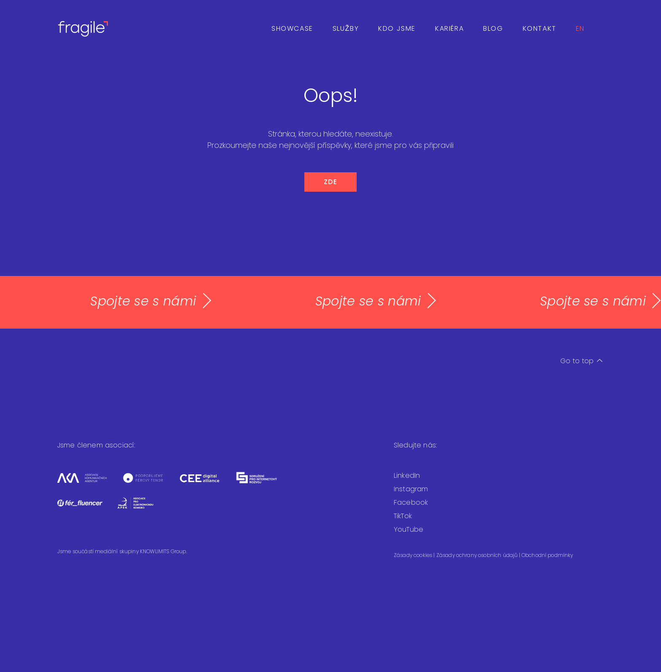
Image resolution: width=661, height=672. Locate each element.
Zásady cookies (413, 555)
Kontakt (539, 28)
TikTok (403, 516)
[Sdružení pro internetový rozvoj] (263, 483)
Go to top (581, 361)
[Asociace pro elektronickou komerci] (142, 508)
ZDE (331, 182)
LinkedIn (407, 475)
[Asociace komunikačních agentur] (89, 483)
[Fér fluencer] (87, 508)
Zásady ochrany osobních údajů (477, 555)
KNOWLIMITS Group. (163, 551)
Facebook (411, 502)
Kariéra (449, 28)
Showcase (292, 28)
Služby (346, 28)
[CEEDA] (207, 483)
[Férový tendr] (150, 483)
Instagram (411, 489)
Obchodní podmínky (547, 555)
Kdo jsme (397, 28)
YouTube (408, 529)
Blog (493, 28)
